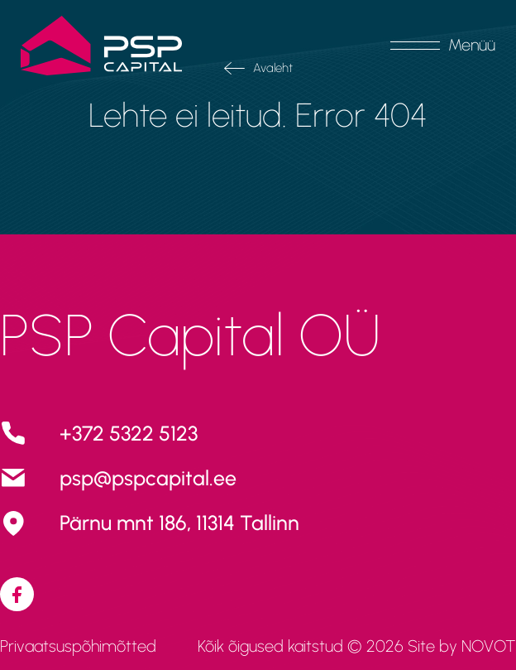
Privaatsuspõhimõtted (78, 646)
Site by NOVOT (462, 646)
